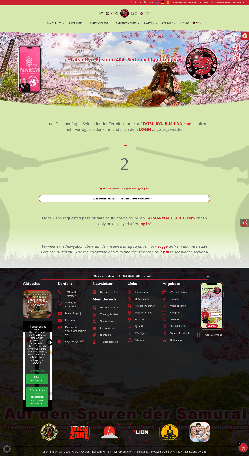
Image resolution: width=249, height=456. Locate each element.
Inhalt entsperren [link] (37, 378)
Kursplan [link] (175, 312)
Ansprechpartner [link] (145, 306)
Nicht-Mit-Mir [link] (178, 326)
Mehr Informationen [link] (37, 369)
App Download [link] (213, 335)
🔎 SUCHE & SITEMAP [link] (220, 3)
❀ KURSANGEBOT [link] (98, 23)
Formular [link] (70, 320)
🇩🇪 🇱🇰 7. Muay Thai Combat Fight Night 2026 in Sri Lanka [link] (37, 301)
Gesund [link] (174, 319)
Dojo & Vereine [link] (143, 312)
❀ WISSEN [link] (149, 23)
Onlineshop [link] (176, 340)
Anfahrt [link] (139, 319)
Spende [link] (174, 299)
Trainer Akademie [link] (180, 333)
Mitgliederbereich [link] (110, 307)
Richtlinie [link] (105, 335)
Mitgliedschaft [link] (178, 306)
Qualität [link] (139, 326)
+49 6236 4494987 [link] (71, 294)
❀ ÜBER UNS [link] (75, 23)
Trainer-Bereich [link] (109, 342)
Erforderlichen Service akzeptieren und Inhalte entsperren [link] (37, 396)
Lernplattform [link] (108, 328)
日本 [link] (151, 3)
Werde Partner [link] (178, 292)
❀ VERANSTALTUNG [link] (125, 23)
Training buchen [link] (109, 314)
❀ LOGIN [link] (204, 3)
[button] (7, 449)
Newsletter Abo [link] (109, 292)
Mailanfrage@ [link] (73, 313)
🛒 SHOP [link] (184, 23)
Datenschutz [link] (142, 299)
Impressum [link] (141, 292)
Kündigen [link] (140, 333)
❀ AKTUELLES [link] (54, 23)
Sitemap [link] (140, 340)
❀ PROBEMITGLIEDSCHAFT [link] (185, 3)
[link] (245, 36)
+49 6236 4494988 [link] (71, 304)
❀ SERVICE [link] (167, 23)
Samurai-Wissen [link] (109, 321)
